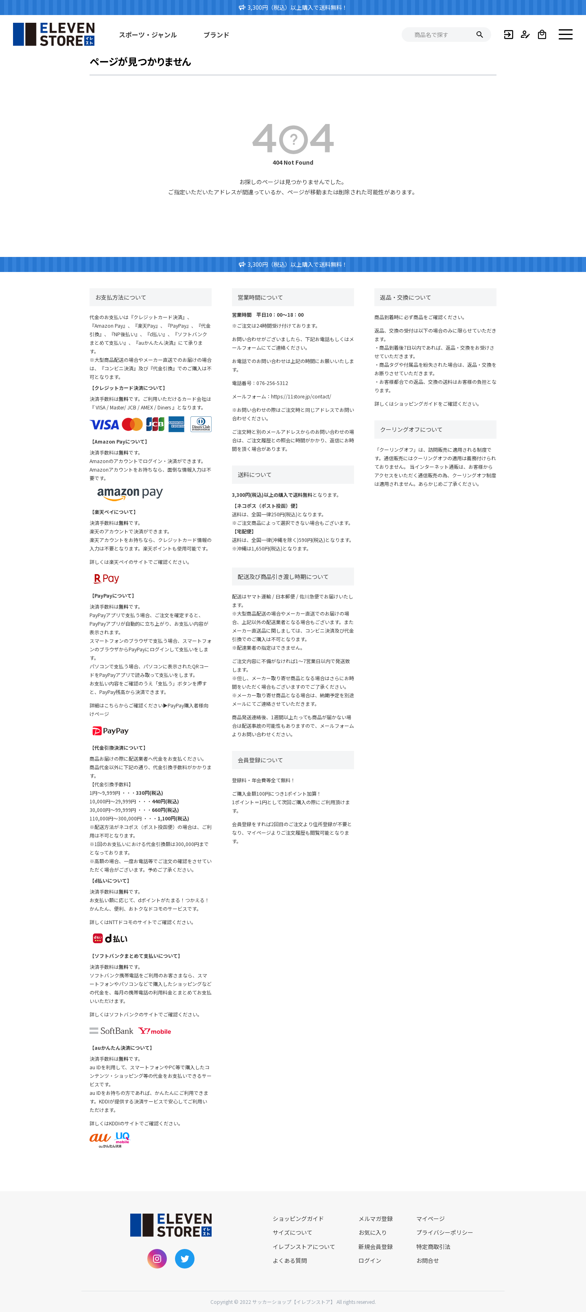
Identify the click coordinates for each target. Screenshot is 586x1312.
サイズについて (293, 1232)
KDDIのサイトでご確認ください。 (146, 1123)
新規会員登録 (376, 1246)
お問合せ (427, 1260)
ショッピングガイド (416, 403)
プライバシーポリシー (444, 1232)
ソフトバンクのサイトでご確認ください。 (155, 1014)
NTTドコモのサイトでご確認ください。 (152, 921)
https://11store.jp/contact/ (301, 396)
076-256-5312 (272, 382)
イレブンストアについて (304, 1246)
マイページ (430, 1218)
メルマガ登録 (376, 1218)
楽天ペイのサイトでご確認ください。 (150, 561)
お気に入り (373, 1232)
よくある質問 (290, 1260)
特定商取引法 (433, 1246)
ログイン (370, 1260)
